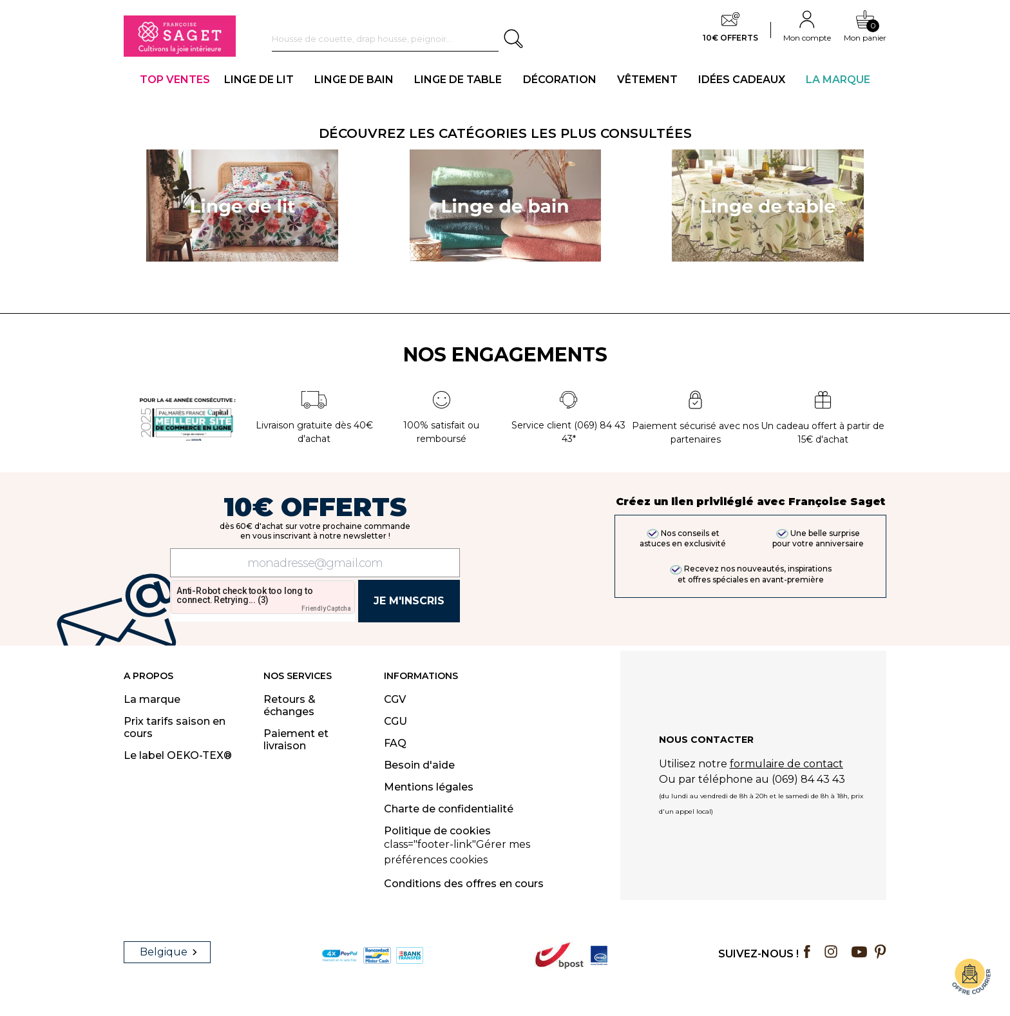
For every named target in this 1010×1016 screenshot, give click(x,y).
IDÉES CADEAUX (741, 79)
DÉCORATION (559, 79)
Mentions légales (428, 787)
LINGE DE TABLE (458, 79)
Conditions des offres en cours (464, 883)
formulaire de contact (786, 764)
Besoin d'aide (419, 765)
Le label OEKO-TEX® (178, 755)
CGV (395, 699)
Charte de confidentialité (448, 809)
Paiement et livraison (296, 739)
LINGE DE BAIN (354, 79)
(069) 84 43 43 (808, 779)
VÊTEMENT (647, 79)
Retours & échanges (289, 705)
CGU (395, 721)
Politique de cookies (437, 831)
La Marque (838, 79)
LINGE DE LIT (259, 79)
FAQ (395, 743)
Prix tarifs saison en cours (174, 727)
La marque (152, 699)
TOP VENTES (175, 79)
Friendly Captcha (326, 608)
